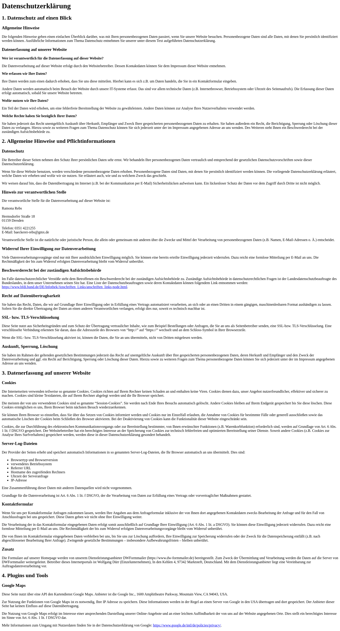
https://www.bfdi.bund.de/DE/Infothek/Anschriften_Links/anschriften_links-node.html (64, 287)
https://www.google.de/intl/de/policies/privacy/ (187, 625)
